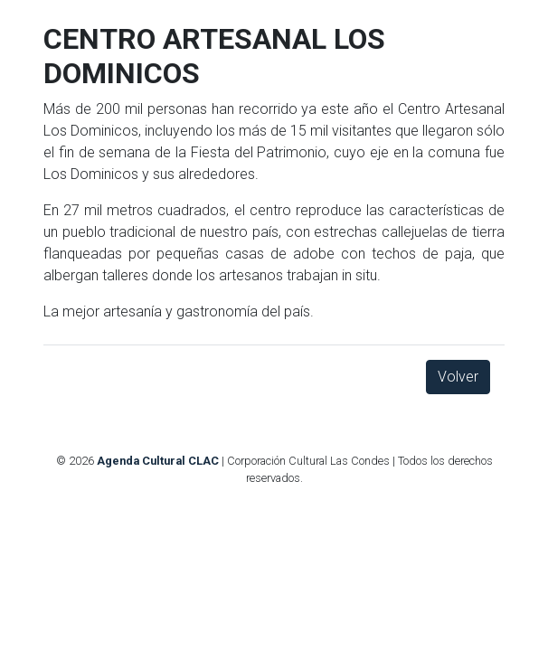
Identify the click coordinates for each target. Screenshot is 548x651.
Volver (458, 376)
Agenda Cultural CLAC (158, 460)
